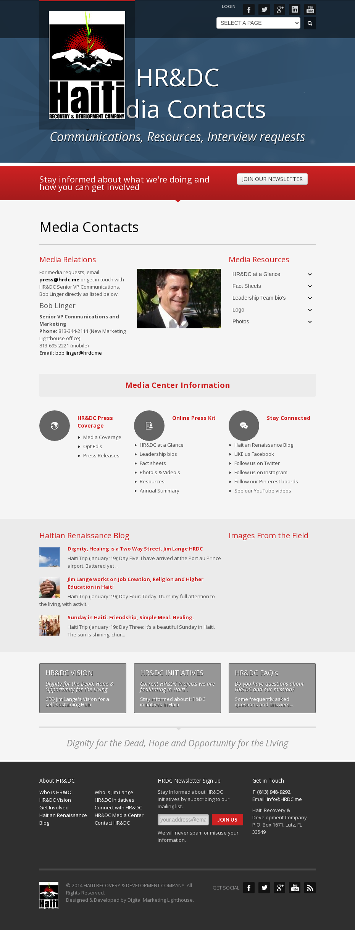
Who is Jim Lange (114, 792)
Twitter (264, 9)
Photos (240, 321)
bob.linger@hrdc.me (78, 352)
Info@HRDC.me (284, 799)
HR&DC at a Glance (256, 274)
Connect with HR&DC (118, 807)
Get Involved (54, 807)
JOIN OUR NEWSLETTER (272, 178)
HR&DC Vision (55, 799)
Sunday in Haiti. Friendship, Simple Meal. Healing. (131, 617)
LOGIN (229, 6)
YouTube (310, 9)
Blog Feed (310, 887)
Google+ (279, 9)
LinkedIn (294, 9)
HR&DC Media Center (119, 815)
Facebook (249, 9)
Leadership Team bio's (259, 298)
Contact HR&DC (112, 822)
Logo (238, 310)
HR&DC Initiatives (114, 799)
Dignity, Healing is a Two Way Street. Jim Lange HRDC (135, 548)
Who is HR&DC (56, 792)
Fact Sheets (246, 286)
